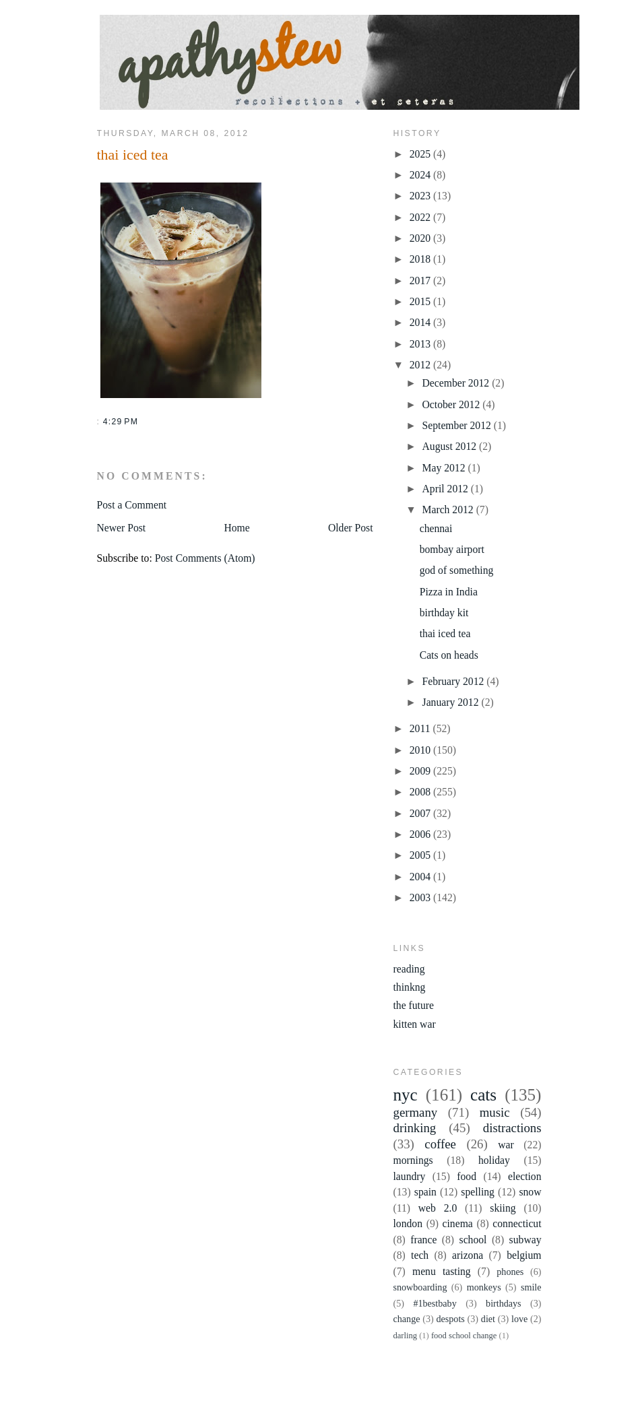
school (473, 1239)
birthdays (503, 1303)
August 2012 (450, 446)
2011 (421, 728)
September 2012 (458, 425)
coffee (440, 1144)
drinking (415, 1128)
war (506, 1144)
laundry (409, 1176)
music (495, 1112)
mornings (413, 1160)
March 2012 (449, 509)
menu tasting (441, 1271)
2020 (421, 238)
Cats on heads (449, 655)
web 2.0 (437, 1208)
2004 (421, 876)
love (519, 1318)
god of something (457, 570)
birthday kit (444, 612)
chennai (436, 528)
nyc (405, 1095)
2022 (421, 217)
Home (236, 527)
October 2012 (452, 404)
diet (488, 1318)
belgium (524, 1255)
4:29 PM (120, 421)
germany (415, 1112)
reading (409, 969)
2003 (421, 897)
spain (425, 1192)
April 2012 (446, 488)
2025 (421, 154)
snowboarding (420, 1287)
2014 (421, 322)
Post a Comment (132, 505)
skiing (502, 1208)
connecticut (516, 1223)
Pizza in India (449, 591)
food (466, 1176)
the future (413, 1005)
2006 (421, 834)
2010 (421, 750)
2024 (421, 175)
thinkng (409, 987)
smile (531, 1287)
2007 (421, 813)
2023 (421, 195)
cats (483, 1095)
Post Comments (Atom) (205, 558)
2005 (421, 855)
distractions (512, 1128)
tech (419, 1255)
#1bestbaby (434, 1303)
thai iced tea (132, 154)
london (408, 1223)
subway (525, 1239)
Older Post (350, 527)
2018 (421, 259)
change (406, 1318)
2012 (421, 364)
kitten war (414, 1024)
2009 (421, 771)
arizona (467, 1255)
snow (530, 1192)
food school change (464, 1335)
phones (510, 1271)
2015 (421, 301)
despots (450, 1318)
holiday (494, 1160)
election (525, 1176)
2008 (421, 791)
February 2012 (454, 681)
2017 (421, 280)
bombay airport (452, 549)
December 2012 (457, 383)
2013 (421, 344)
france (423, 1239)
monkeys (484, 1287)
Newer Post (121, 527)
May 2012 (445, 467)
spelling (478, 1192)
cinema (458, 1223)
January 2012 (452, 702)
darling (405, 1335)
